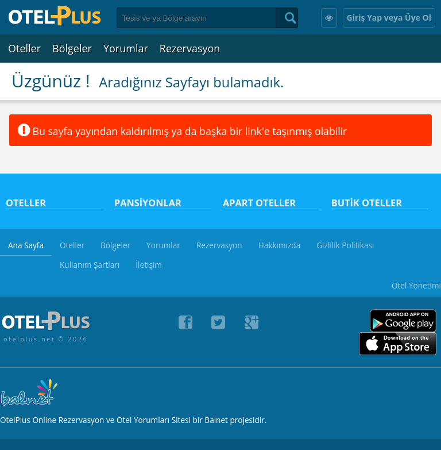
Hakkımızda (279, 245)
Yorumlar (125, 48)
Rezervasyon (190, 48)
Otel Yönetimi (416, 285)
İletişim (149, 264)
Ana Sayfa (26, 245)
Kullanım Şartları (89, 264)
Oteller (24, 48)
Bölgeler (72, 48)
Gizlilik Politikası (345, 245)
